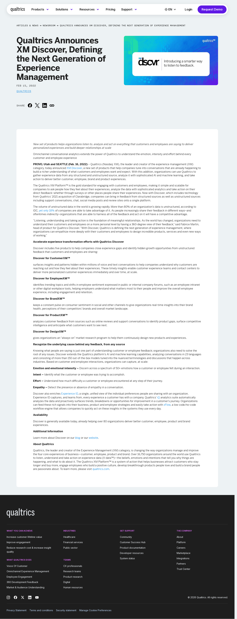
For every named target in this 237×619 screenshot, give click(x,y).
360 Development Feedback (22, 582)
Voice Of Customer (17, 566)
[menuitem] (40, 9)
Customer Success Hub (133, 542)
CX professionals (72, 566)
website (93, 438)
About (180, 537)
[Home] (18, 9)
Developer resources (132, 553)
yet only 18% (47, 210)
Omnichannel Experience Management (28, 571)
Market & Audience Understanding (25, 587)
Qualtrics (23, 91)
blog (77, 438)
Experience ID (69, 393)
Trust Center (183, 569)
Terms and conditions (41, 610)
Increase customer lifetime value (24, 537)
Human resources (73, 587)
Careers (181, 547)
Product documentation (133, 547)
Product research (72, 576)
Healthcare (69, 537)
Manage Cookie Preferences (95, 610)
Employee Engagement (19, 576)
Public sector (70, 547)
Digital (66, 582)
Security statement (66, 610)
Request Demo (212, 9)
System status (127, 558)
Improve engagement (18, 542)
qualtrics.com (100, 469)
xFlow (167, 405)
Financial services (73, 542)
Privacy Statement (16, 610)
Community (126, 537)
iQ (158, 397)
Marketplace (183, 553)
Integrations (183, 558)
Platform (181, 542)
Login (188, 9)
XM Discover (74, 168)
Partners (181, 563)
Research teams (72, 571)
